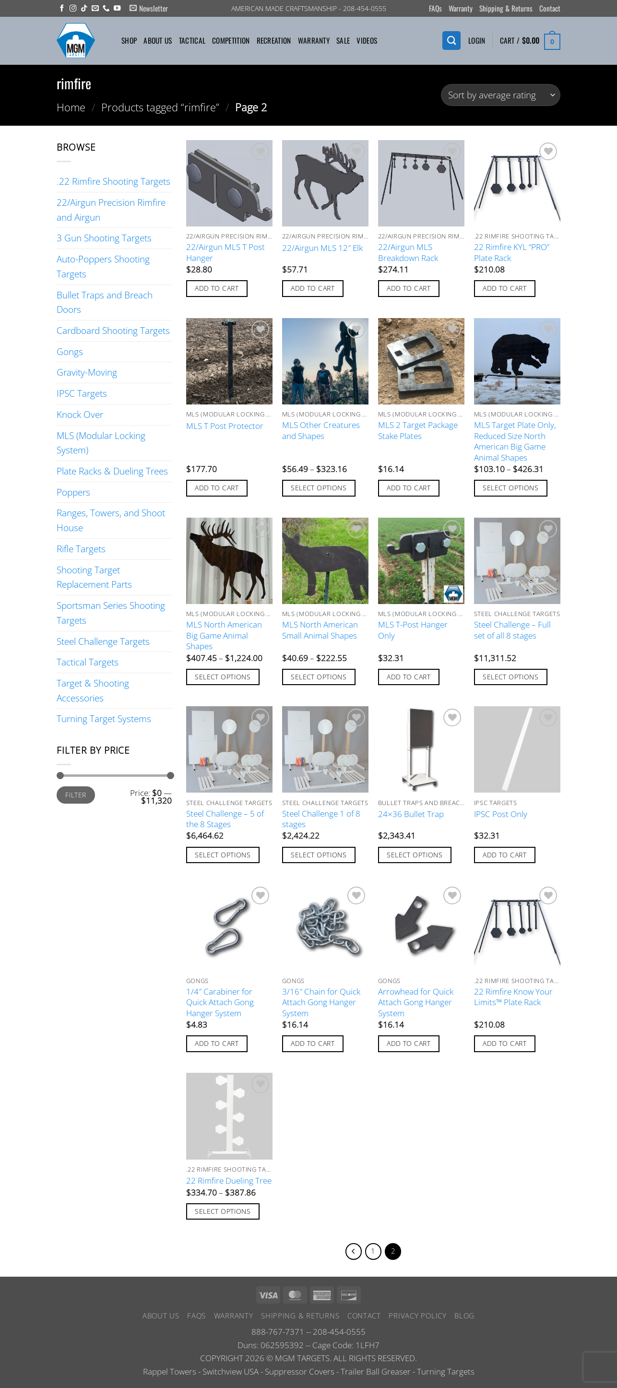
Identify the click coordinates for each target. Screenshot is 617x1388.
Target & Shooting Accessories (93, 690)
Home (71, 107)
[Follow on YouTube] (117, 8)
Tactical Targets (88, 661)
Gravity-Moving (87, 372)
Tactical (192, 40)
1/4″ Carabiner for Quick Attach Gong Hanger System (220, 1002)
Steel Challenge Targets (103, 641)
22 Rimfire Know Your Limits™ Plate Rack (513, 997)
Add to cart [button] (216, 288)
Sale (343, 40)
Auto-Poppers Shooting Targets (103, 266)
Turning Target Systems (104, 718)
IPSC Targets (82, 393)
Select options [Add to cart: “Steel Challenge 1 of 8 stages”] (318, 854)
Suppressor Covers (299, 1374)
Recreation (274, 40)
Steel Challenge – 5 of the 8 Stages (225, 819)
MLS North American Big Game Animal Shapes (224, 635)
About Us (157, 40)
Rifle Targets (81, 548)
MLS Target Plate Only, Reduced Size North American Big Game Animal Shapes (515, 441)
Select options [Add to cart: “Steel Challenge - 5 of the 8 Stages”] (222, 854)
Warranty (461, 8)
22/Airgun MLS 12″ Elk (322, 248)
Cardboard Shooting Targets (113, 330)
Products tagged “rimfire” (160, 107)
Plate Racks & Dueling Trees (112, 470)
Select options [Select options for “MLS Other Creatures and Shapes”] (318, 487)
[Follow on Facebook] (62, 8)
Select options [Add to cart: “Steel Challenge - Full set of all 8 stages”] (510, 676)
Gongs (70, 351)
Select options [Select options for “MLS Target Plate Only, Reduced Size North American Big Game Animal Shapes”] (510, 487)
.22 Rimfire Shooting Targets (113, 181)
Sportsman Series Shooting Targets (111, 613)
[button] (149, 8)
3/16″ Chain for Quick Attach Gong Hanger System (321, 1002)
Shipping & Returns (506, 8)
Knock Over (80, 414)
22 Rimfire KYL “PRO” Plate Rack (511, 252)
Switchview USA (230, 1374)
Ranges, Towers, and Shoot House (111, 520)
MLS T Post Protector (224, 426)
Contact (549, 8)
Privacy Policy (417, 1318)
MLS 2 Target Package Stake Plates (418, 430)
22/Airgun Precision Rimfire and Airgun (111, 210)
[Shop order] (500, 95)
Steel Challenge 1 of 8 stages (321, 819)
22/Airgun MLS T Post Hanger (225, 252)
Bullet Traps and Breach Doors (105, 302)
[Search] (451, 40)
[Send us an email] (95, 8)
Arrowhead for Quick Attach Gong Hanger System (415, 1002)
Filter (75, 794)
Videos (366, 40)
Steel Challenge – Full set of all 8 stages (512, 630)
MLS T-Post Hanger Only (413, 630)
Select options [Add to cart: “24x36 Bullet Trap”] (414, 854)
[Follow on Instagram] (73, 8)
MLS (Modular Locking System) (101, 443)
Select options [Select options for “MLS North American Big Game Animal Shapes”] (222, 676)
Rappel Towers (169, 1374)
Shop (129, 40)
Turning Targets (446, 1374)
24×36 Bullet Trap (411, 814)
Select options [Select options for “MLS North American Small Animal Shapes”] (318, 676)
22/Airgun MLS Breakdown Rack (408, 252)
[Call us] (106, 8)
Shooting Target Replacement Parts (94, 577)
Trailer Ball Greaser (376, 1374)
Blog (464, 1318)
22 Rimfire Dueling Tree (229, 1180)
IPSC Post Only (500, 814)
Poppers (73, 492)
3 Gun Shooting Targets (104, 237)
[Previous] (350, 1252)
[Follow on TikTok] (84, 8)
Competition (230, 40)
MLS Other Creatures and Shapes (321, 430)
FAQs (435, 8)
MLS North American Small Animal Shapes (320, 630)
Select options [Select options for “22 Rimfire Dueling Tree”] (222, 1211)
